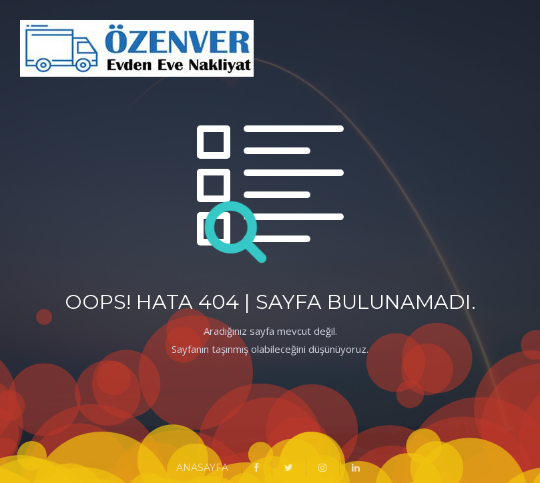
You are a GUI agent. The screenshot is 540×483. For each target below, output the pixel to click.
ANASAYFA (202, 468)
